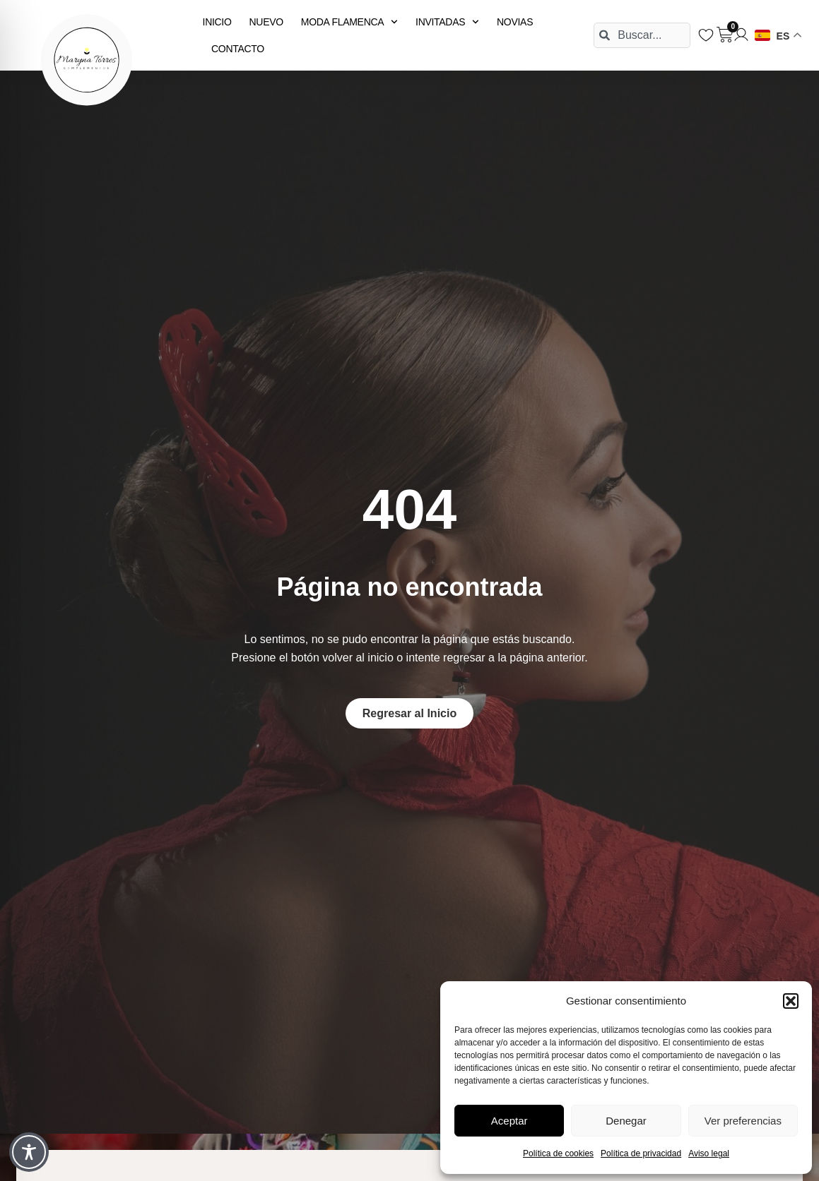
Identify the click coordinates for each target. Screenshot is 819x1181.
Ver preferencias (743, 1121)
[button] (791, 1001)
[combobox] (642, 35)
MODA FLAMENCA (349, 21)
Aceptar (509, 1121)
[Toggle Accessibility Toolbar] (29, 1152)
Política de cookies (558, 1153)
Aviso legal (708, 1153)
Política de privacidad (641, 1153)
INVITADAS (447, 21)
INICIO (217, 22)
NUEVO (266, 22)
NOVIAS (515, 22)
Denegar (626, 1121)
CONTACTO (237, 48)
